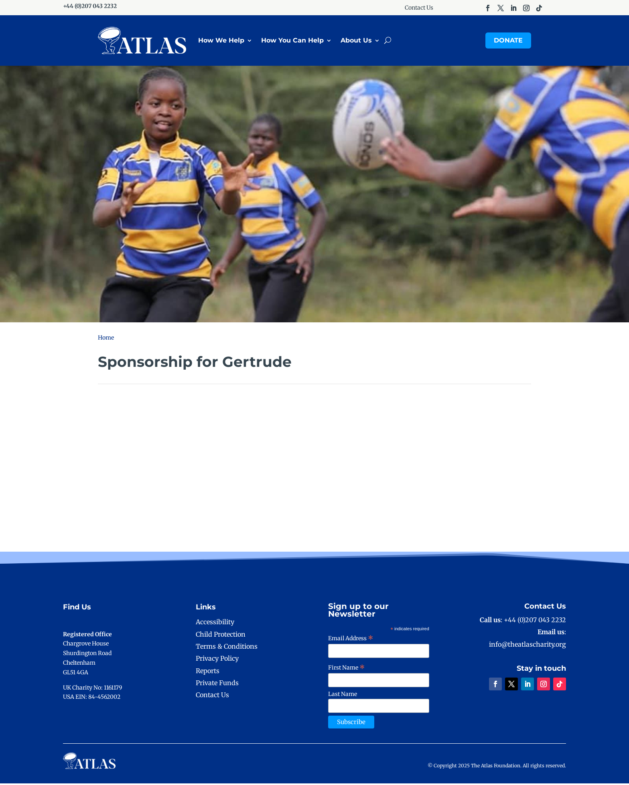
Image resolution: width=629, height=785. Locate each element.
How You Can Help (292, 41)
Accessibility (215, 623)
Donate (508, 41)
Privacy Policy (217, 660)
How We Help (221, 41)
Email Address (350, 639)
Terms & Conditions (227, 648)
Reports (207, 672)
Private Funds (217, 684)
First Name (346, 669)
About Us (356, 41)
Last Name (342, 695)
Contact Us (419, 8)
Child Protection (221, 636)
